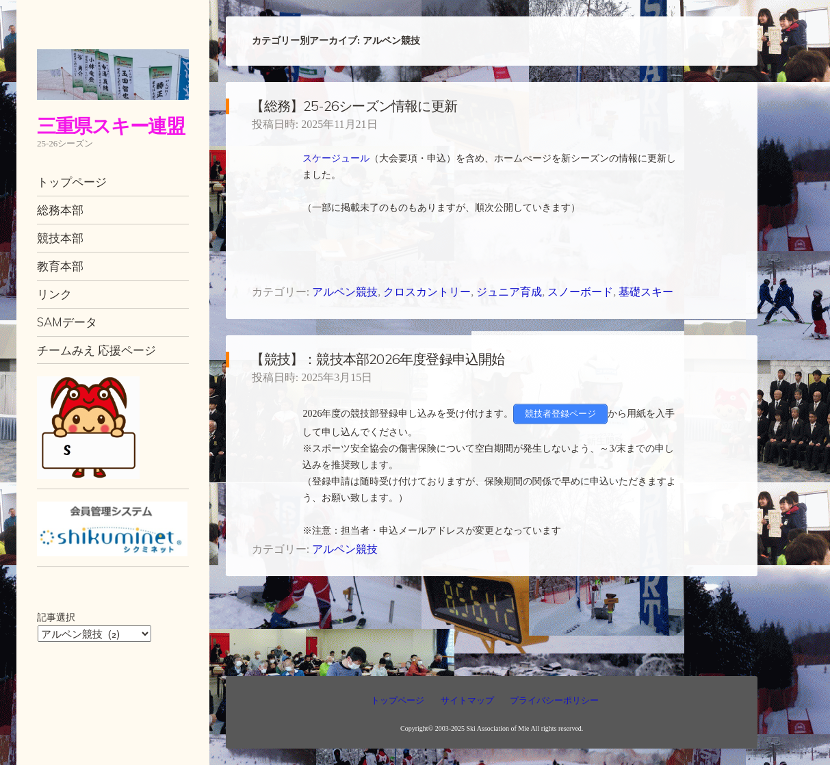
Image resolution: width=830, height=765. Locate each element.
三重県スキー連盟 (111, 126)
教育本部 (60, 266)
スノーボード (580, 292)
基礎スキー (646, 292)
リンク (54, 294)
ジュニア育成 (509, 292)
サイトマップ (467, 700)
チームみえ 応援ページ (96, 350)
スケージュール (335, 158)
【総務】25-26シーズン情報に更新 (353, 105)
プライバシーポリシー (554, 700)
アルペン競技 (345, 292)
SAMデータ (67, 322)
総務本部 (60, 210)
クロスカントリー (427, 292)
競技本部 (60, 238)
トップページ (72, 181)
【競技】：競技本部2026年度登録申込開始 (377, 358)
